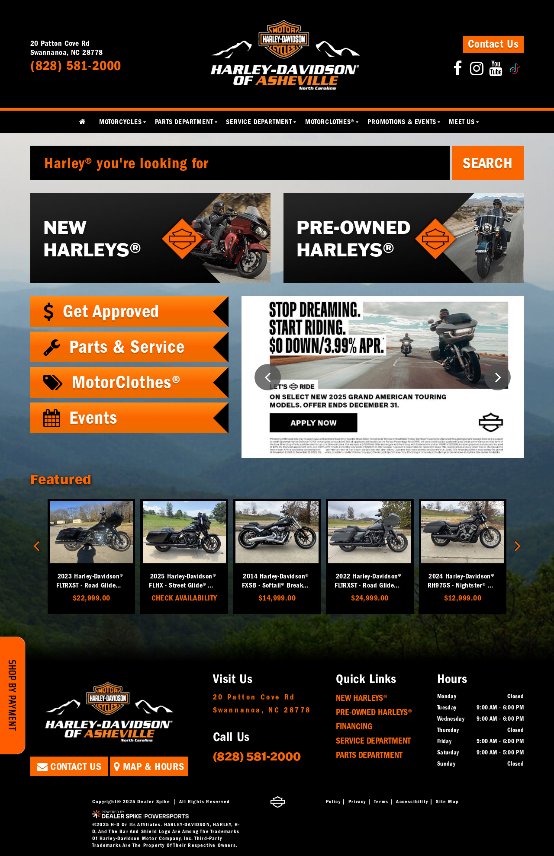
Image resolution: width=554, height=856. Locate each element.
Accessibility (412, 802)
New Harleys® (361, 698)
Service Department (373, 741)
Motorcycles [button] (120, 122)
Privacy (357, 802)
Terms (381, 802)
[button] (267, 377)
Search (488, 163)
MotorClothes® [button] (329, 122)
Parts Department (369, 755)
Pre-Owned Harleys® (374, 712)
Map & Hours (149, 766)
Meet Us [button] (462, 122)
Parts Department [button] (184, 122)
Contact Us (493, 44)
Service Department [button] (259, 122)
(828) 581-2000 (257, 755)
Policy (333, 802)
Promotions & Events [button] (401, 122)
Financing (354, 726)
